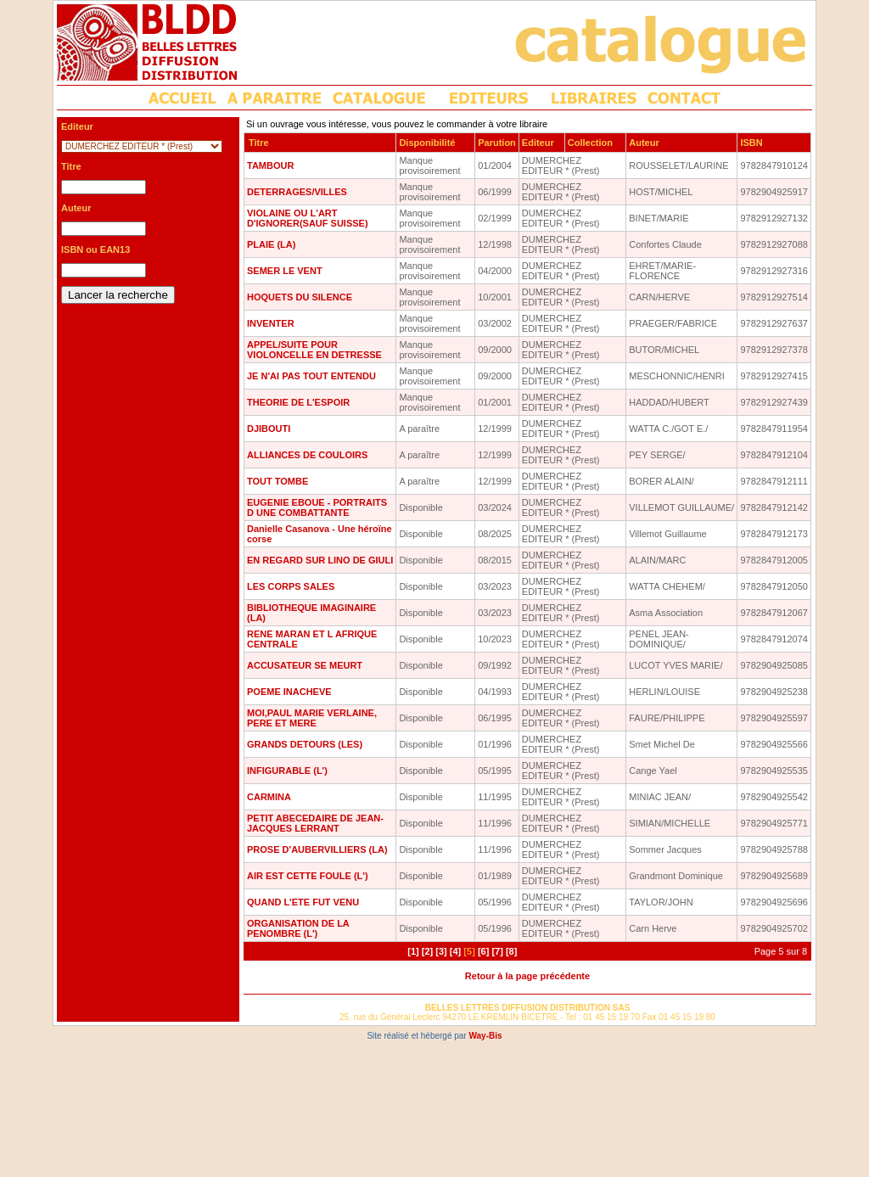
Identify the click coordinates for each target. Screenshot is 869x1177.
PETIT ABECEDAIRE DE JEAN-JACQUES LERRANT (315, 823)
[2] (427, 951)
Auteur (644, 142)
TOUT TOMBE (277, 481)
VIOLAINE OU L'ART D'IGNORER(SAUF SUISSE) (307, 218)
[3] (440, 951)
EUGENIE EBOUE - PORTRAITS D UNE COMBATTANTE (317, 507)
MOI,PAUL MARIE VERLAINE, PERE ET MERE (312, 718)
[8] (511, 951)
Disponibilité (427, 142)
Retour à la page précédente (527, 976)
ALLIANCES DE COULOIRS (307, 455)
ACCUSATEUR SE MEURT (304, 665)
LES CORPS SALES (290, 586)
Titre (259, 142)
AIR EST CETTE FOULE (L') (307, 876)
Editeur (538, 142)
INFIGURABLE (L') (287, 770)
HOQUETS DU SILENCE (299, 297)
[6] (483, 951)
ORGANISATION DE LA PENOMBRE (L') (298, 928)
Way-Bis (485, 1035)
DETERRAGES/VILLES (297, 192)
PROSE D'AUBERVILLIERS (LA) (317, 849)
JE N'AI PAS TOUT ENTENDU (311, 376)
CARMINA (269, 797)
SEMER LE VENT (284, 271)
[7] (496, 951)
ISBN (751, 142)
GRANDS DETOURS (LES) (304, 744)
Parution (497, 142)
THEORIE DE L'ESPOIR (298, 402)
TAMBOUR (270, 165)
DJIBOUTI (268, 428)
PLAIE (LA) (271, 244)
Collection (590, 142)
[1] (412, 951)
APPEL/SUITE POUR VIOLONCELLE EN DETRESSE (314, 349)
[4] (455, 951)
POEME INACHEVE (289, 692)
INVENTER (270, 323)
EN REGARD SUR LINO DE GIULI (320, 560)
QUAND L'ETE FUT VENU (303, 902)
